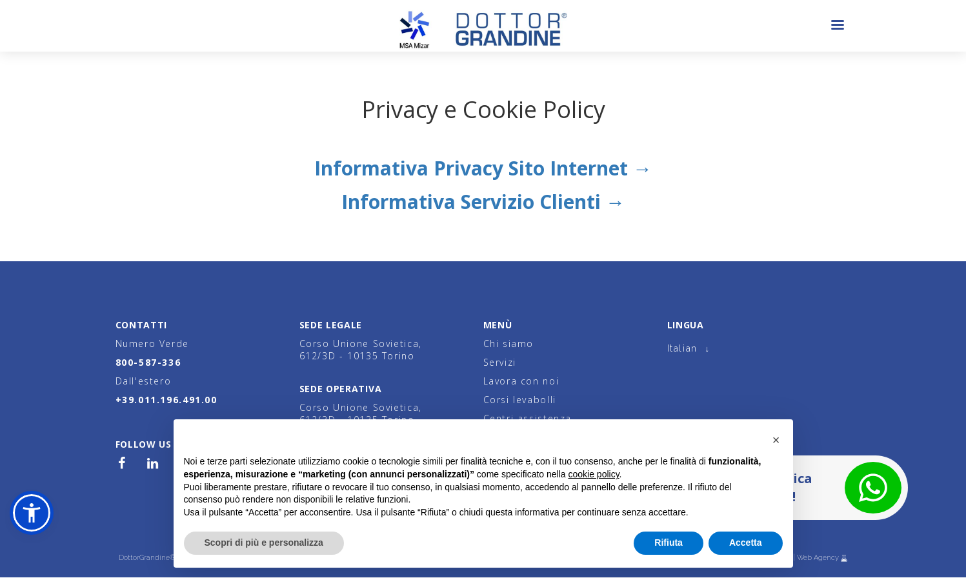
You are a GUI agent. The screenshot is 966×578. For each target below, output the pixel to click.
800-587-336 (148, 362)
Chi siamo (508, 343)
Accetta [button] (745, 542)
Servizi (499, 362)
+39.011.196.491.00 (166, 400)
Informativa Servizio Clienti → (483, 201)
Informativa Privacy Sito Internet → (483, 168)
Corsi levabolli (519, 400)
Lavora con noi (521, 381)
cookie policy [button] (593, 474)
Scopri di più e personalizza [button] (264, 542)
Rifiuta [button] (668, 542)
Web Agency (819, 557)
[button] (31, 513)
